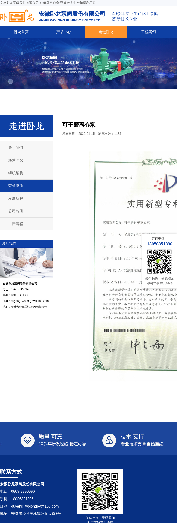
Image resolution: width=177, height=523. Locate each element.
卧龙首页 (21, 32)
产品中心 (63, 32)
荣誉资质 (15, 186)
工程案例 (148, 32)
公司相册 (15, 211)
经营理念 (15, 160)
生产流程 (15, 224)
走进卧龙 (106, 32)
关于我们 (15, 148)
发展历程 (15, 198)
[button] (85, 84)
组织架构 (15, 173)
